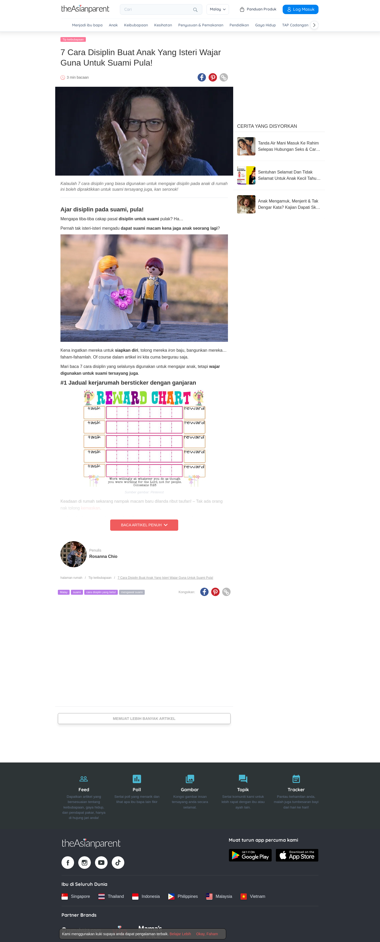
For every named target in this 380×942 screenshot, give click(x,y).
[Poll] (137, 795)
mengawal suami (132, 591)
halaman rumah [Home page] (71, 577)
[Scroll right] (314, 25)
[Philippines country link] (183, 895)
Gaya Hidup (265, 25)
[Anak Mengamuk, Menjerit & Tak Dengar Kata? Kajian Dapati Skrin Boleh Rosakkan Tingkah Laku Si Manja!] (279, 203)
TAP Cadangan (295, 25)
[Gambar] (190, 795)
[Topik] (243, 795)
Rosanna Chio (103, 555)
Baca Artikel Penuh (144, 524)
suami (77, 591)
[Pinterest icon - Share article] (213, 76)
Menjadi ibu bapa (87, 25)
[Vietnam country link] (253, 895)
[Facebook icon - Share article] (202, 76)
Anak (113, 25)
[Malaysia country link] (219, 895)
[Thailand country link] (111, 895)
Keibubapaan (136, 25)
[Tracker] (296, 795)
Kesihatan (163, 25)
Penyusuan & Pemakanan (200, 25)
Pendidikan (239, 25)
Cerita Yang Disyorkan (267, 125)
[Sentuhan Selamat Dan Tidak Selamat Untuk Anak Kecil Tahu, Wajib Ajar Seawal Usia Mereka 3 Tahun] (279, 174)
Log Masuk (301, 9)
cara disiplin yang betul (101, 591)
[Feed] (83, 795)
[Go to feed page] (85, 11)
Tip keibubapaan (73, 38)
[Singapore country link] (76, 895)
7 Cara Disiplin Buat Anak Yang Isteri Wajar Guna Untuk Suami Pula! (165, 577)
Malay (218, 9)
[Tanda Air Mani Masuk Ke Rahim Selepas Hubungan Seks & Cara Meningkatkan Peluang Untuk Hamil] (279, 145)
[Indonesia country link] (146, 895)
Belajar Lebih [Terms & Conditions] (180, 934)
